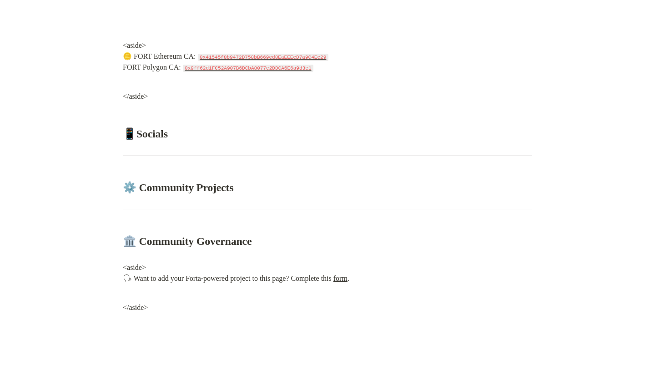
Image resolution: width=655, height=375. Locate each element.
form (340, 278)
